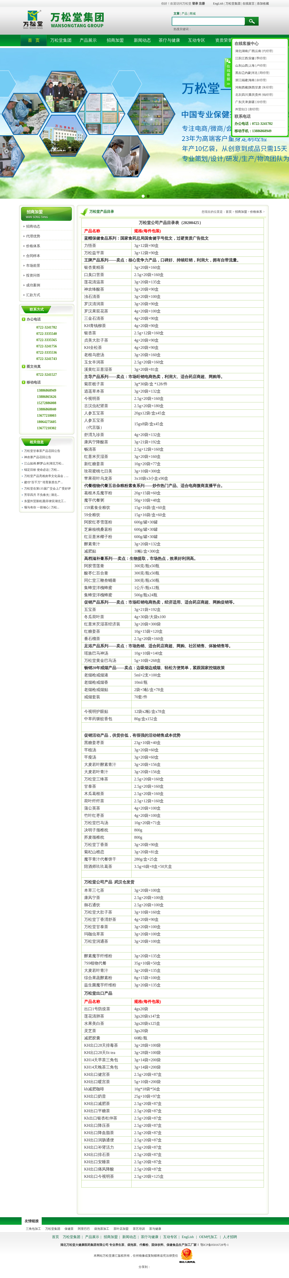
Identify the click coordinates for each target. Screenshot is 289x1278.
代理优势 (33, 236)
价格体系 (33, 246)
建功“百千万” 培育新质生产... (43, 482)
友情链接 (32, 1221)
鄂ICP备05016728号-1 (214, 1245)
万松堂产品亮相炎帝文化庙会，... (46, 476)
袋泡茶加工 (101, 1229)
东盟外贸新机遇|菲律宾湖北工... (45, 501)
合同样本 (33, 256)
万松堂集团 (233, 3)
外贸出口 (241, 109)
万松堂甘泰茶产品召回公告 (42, 451)
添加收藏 (263, 3)
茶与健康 (155, 1229)
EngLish (218, 3)
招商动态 (33, 226)
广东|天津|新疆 (245, 102)
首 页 (34, 40)
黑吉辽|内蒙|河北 (246, 73)
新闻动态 (142, 40)
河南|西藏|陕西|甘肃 (248, 87)
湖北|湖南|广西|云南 (248, 51)
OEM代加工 (208, 1237)
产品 (185, 13)
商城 (193, 13)
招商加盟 (115, 40)
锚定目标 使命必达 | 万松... (41, 469)
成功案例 (33, 285)
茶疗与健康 (169, 40)
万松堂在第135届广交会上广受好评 (47, 488)
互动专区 (196, 40)
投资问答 (33, 275)
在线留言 (249, 3)
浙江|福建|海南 (245, 80)
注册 (202, 3)
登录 (195, 3)
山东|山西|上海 (245, 65)
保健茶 (69, 1229)
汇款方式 (33, 295)
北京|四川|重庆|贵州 (248, 94)
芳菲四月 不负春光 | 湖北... (41, 495)
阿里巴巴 (84, 1229)
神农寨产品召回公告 (37, 457)
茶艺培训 (139, 1229)
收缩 (228, 72)
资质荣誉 (223, 40)
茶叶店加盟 (121, 1229)
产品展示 (88, 40)
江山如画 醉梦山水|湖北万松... (44, 463)
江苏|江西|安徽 (245, 58)
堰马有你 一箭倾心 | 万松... (41, 507)
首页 (229, 212)
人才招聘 (230, 1237)
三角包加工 (33, 1229)
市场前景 (33, 266)
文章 (177, 13)
